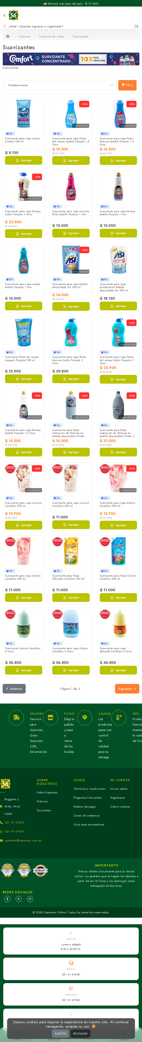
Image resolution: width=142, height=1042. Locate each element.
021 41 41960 (14, 822)
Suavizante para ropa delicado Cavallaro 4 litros (116, 649)
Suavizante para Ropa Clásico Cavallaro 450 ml (118, 577)
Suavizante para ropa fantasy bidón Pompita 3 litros (23, 212)
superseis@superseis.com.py (23, 840)
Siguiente (127, 689)
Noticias (42, 801)
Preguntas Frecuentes (87, 798)
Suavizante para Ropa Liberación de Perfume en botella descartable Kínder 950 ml (68, 434)
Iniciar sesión (119, 789)
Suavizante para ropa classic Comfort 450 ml (22, 140)
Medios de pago (84, 807)
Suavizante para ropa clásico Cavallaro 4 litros (70, 649)
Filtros (127, 85)
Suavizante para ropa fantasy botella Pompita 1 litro (117, 212)
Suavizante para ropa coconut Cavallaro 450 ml (70, 504)
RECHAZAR (80, 1034)
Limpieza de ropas (51, 36)
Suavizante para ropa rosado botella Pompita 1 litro (22, 285)
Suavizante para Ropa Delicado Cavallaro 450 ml (68, 577)
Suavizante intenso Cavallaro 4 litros (22, 649)
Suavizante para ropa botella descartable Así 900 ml (70, 285)
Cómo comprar (120, 807)
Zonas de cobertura (87, 815)
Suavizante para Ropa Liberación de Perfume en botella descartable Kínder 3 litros (117, 434)
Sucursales (44, 810)
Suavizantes (81, 36)
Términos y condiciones (89, 789)
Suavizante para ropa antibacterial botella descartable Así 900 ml (114, 287)
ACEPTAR (60, 1034)
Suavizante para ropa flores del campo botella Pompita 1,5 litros (71, 142)
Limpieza (24, 36)
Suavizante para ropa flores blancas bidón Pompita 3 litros (69, 360)
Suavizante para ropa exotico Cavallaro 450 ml (23, 577)
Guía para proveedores (89, 824)
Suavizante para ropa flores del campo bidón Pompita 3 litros (117, 360)
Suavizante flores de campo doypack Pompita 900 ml (22, 358)
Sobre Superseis (47, 792)
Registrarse (117, 798)
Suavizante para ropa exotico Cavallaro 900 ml (117, 504)
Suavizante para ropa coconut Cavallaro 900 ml (23, 504)
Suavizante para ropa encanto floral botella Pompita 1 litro (70, 212)
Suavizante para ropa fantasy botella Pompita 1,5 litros (23, 431)
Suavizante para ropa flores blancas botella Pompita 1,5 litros (117, 142)
